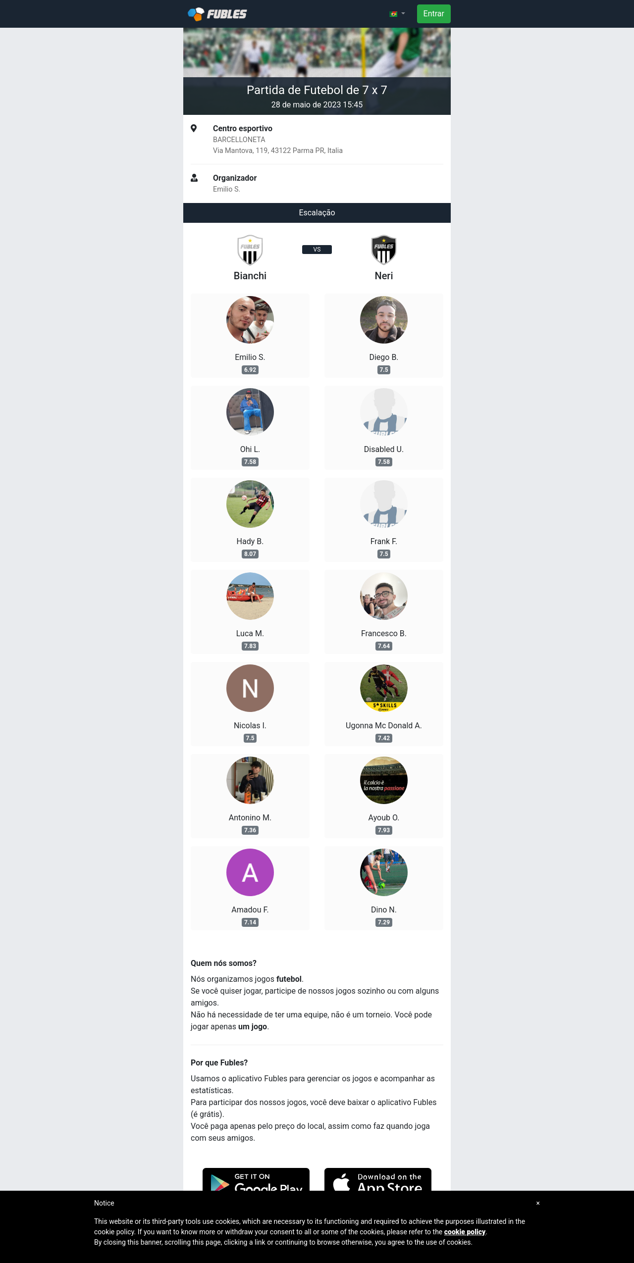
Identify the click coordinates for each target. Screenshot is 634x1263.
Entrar (433, 13)
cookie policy (465, 1232)
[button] (397, 14)
